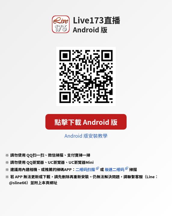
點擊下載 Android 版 (86, 122)
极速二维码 (114, 169)
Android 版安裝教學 (85, 135)
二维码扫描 (85, 169)
